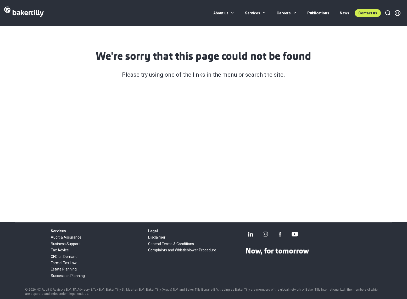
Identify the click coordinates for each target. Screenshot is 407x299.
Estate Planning (64, 269)
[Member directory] (397, 13)
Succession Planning (68, 276)
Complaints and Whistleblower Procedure (182, 250)
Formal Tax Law (64, 263)
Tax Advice (60, 250)
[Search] (387, 13)
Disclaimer (156, 237)
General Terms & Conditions (171, 244)
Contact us (367, 13)
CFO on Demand (64, 257)
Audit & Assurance (66, 237)
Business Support (65, 244)
